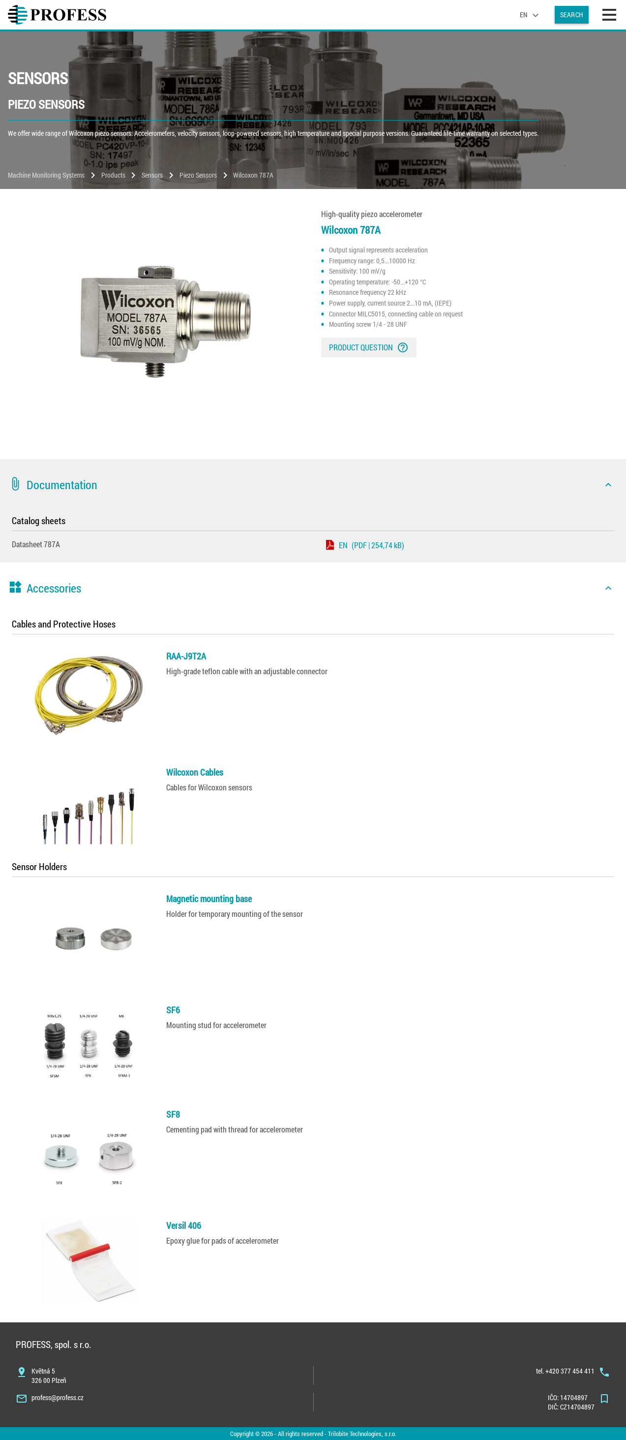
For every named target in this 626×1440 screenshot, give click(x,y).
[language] (530, 15)
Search (571, 14)
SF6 (173, 1010)
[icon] (608, 485)
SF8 (173, 1114)
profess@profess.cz (57, 1397)
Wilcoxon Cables (194, 772)
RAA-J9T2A (186, 656)
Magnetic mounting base (209, 899)
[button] (313, 484)
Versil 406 (183, 1225)
